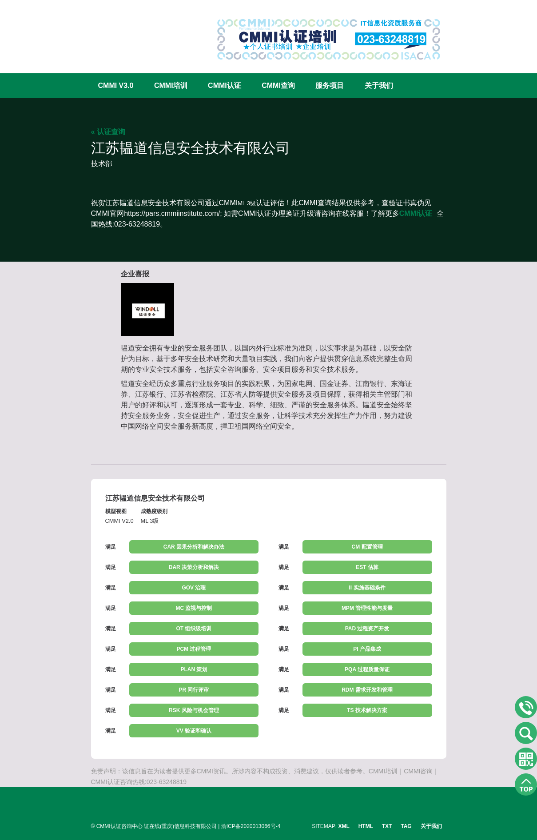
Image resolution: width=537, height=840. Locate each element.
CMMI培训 (170, 85)
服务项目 (329, 85)
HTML (365, 826)
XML (344, 826)
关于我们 (379, 85)
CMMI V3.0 (116, 85)
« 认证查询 (108, 131)
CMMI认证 (224, 85)
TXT (387, 826)
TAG (406, 826)
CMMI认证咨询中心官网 (119, 32)
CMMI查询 (278, 85)
